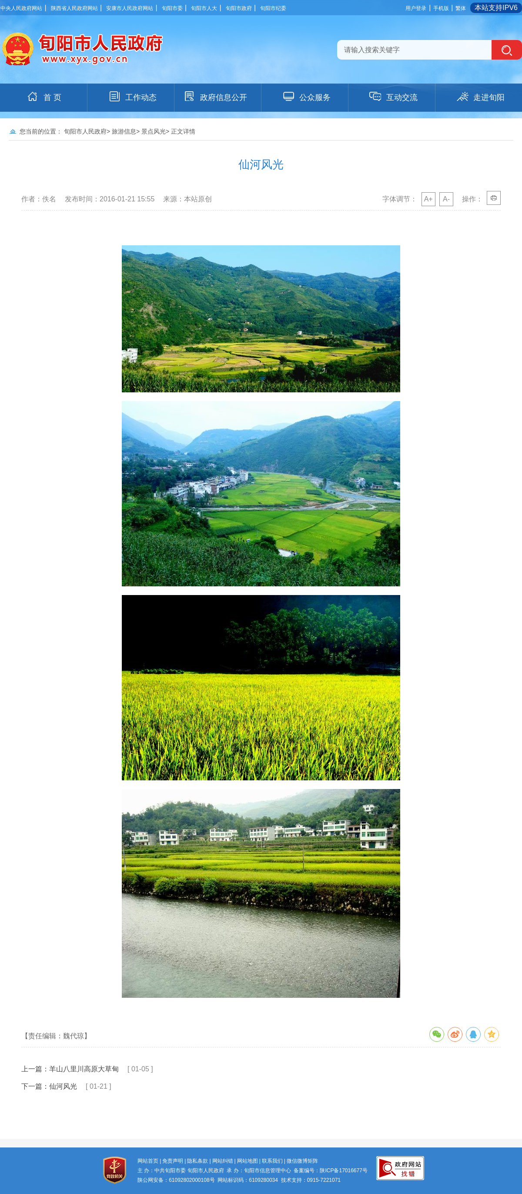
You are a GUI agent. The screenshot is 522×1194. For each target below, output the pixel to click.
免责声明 (172, 1161)
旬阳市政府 (239, 8)
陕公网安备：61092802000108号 (175, 1180)
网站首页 (147, 1161)
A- (446, 199)
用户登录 (415, 8)
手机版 (441, 8)
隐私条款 (197, 1161)
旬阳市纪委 (273, 8)
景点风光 (153, 131)
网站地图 (247, 1161)
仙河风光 (63, 1086)
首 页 (43, 96)
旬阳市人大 (204, 8)
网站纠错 (222, 1161)
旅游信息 (124, 131)
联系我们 (272, 1161)
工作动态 (132, 96)
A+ (428, 199)
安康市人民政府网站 (129, 8)
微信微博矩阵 (302, 1161)
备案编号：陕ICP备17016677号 (330, 1170)
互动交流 (393, 96)
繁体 (460, 8)
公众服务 (306, 96)
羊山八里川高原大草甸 (84, 1069)
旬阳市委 (172, 8)
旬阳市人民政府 (85, 131)
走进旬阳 (480, 96)
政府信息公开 (215, 96)
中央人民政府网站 (21, 8)
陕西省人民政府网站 (74, 8)
